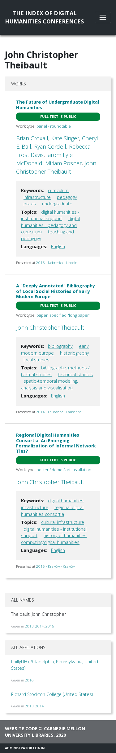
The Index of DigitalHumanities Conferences (44, 17)
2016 (49, 626)
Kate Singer (65, 138)
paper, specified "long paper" (63, 315)
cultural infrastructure (62, 522)
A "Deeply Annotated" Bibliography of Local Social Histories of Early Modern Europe (55, 291)
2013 (29, 626)
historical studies (75, 374)
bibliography (60, 346)
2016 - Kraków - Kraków (55, 566)
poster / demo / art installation (64, 469)
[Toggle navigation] (103, 17)
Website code (21, 728)
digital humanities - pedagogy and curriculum (50, 225)
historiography (74, 353)
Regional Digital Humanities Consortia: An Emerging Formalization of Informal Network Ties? (56, 443)
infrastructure (37, 197)
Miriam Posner (63, 163)
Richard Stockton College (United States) (52, 694)
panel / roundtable (54, 126)
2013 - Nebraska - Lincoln (56, 262)
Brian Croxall (32, 138)
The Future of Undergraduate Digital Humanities (57, 104)
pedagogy (67, 197)
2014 (39, 626)
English (58, 246)
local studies (36, 360)
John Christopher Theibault (50, 327)
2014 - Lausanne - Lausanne (58, 411)
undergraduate (57, 204)
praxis (30, 204)
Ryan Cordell (50, 146)
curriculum (58, 190)
